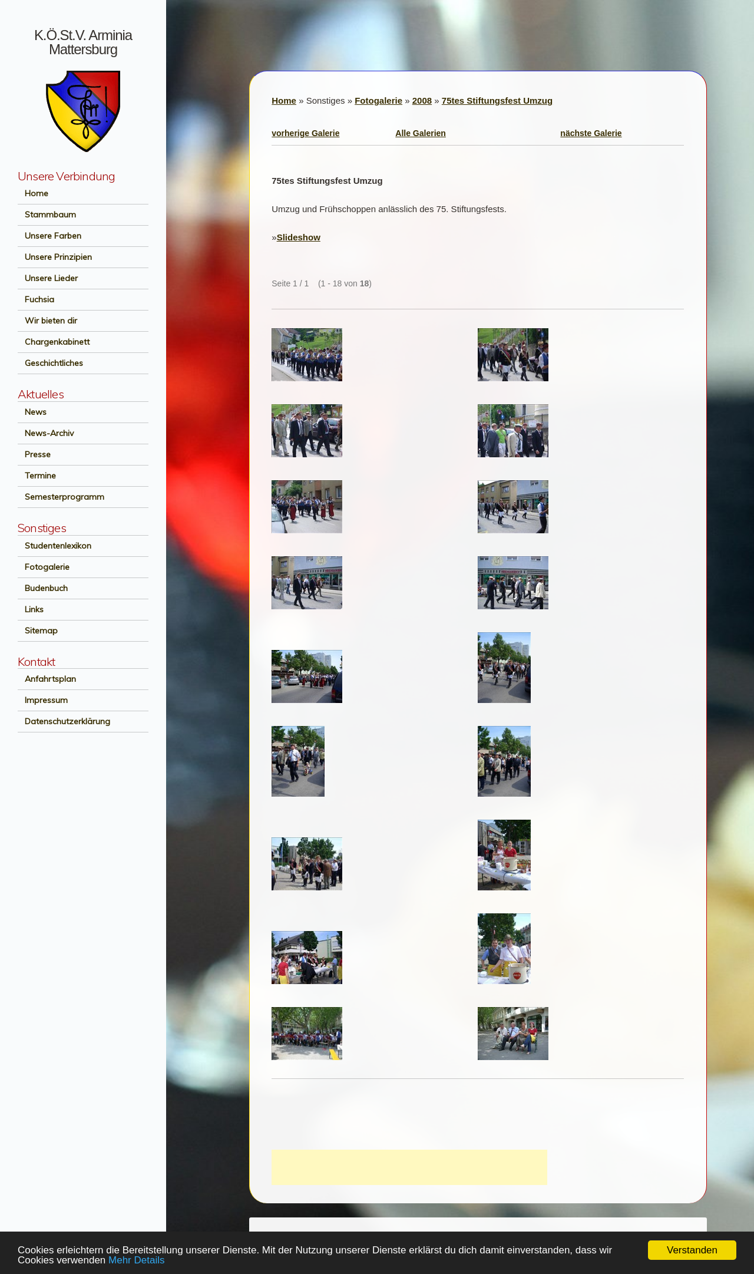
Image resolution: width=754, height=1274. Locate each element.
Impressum (43, 700)
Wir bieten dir (47, 320)
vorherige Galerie (305, 133)
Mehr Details (136, 1260)
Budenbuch (43, 588)
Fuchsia (36, 299)
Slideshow (298, 237)
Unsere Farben (49, 235)
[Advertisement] (409, 1167)
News (32, 412)
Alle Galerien (420, 133)
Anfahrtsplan (47, 679)
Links (31, 609)
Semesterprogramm (61, 496)
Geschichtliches (50, 363)
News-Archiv (46, 433)
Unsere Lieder (48, 278)
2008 (422, 100)
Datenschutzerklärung (64, 721)
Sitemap (38, 630)
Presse (34, 454)
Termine (37, 475)
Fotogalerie (44, 567)
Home (33, 193)
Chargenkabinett (54, 341)
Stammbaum (47, 214)
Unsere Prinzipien (55, 257)
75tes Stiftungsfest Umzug (497, 100)
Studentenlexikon (54, 545)
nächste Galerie (590, 133)
